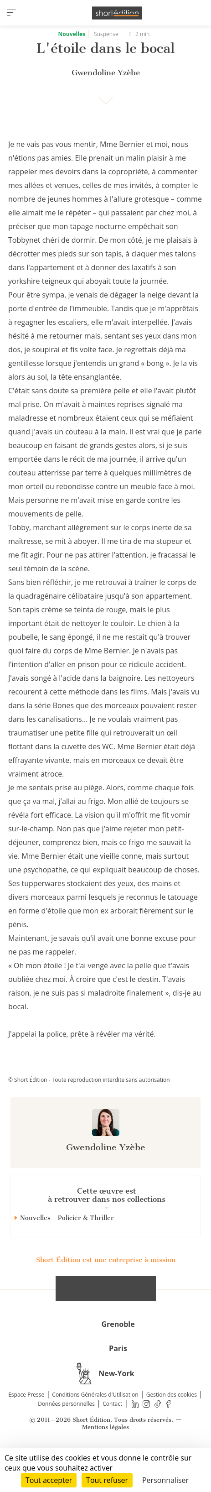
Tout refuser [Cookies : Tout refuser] (107, 1480)
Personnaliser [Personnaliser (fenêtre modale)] (165, 1480)
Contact (112, 1436)
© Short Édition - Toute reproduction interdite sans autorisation (89, 1112)
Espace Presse (26, 1427)
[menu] (11, 13)
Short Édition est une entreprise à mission (105, 1292)
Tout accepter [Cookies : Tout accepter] (49, 1480)
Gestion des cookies (171, 1427)
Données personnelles (66, 1436)
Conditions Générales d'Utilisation (95, 1427)
